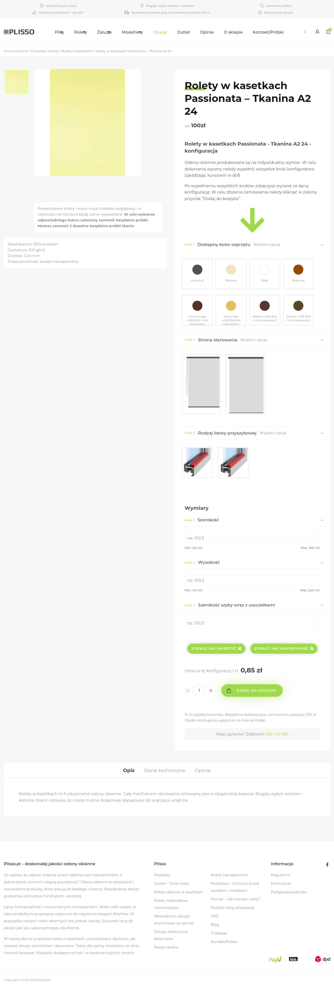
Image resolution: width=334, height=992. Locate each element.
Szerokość (202, 521)
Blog (215, 928)
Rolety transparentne (229, 878)
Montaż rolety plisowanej (232, 911)
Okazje (171, 32)
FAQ (214, 919)
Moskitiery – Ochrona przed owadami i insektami (235, 890)
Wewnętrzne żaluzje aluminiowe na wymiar (174, 923)
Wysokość (202, 563)
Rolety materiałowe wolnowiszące (171, 907)
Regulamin (281, 878)
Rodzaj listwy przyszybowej (227, 433)
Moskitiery (137, 32)
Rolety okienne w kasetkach (178, 895)
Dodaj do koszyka (258, 691)
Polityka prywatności (289, 895)
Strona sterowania (217, 339)
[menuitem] (49, 31)
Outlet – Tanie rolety (171, 887)
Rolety (73, 32)
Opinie (218, 32)
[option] (19, 83)
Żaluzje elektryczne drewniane (171, 939)
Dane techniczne (164, 773)
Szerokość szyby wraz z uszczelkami (230, 606)
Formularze (281, 887)
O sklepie (244, 32)
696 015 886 (277, 735)
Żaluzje (103, 32)
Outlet (194, 32)
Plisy (46, 32)
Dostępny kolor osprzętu (223, 244)
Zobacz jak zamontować (283, 650)
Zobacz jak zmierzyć (216, 650)
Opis (127, 773)
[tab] (127, 772)
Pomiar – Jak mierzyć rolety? (236, 902)
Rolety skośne (166, 951)
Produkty (162, 878)
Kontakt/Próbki (279, 32)
